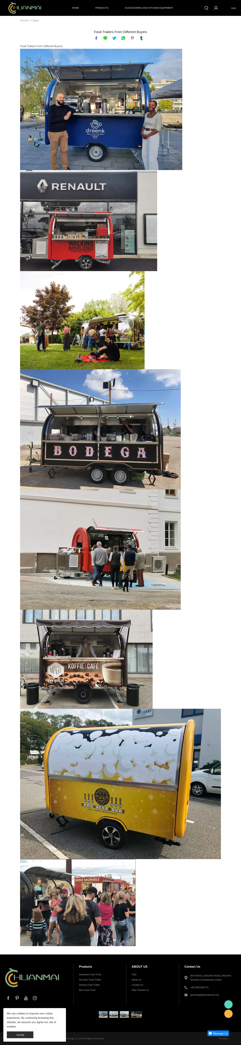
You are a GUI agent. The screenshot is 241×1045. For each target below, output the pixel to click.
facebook (96, 38)
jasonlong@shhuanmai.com (204, 995)
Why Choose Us (140, 990)
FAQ (134, 974)
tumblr (141, 38)
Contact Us (137, 985)
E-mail (228, 1014)
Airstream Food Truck (90, 974)
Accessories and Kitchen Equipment (149, 8)
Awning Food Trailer (89, 985)
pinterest (132, 38)
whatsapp (123, 38)
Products (102, 8)
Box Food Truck (87, 990)
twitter (114, 38)
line (105, 38)
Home (75, 8)
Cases (35, 20)
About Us (136, 979)
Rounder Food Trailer (90, 979)
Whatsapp (228, 1004)
